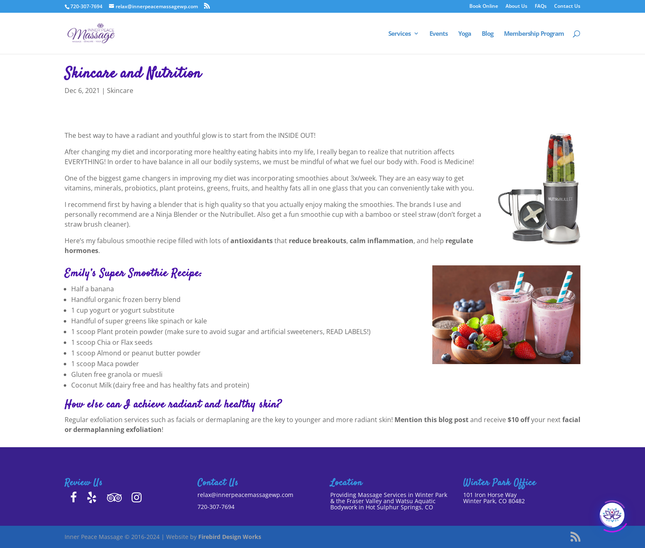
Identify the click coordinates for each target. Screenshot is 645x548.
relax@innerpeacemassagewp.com (245, 495)
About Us (516, 6)
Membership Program (534, 33)
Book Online (483, 6)
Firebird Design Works (229, 537)
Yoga (464, 33)
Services (399, 33)
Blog (487, 33)
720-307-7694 (215, 507)
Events (438, 33)
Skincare (120, 90)
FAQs (541, 6)
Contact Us (567, 6)
